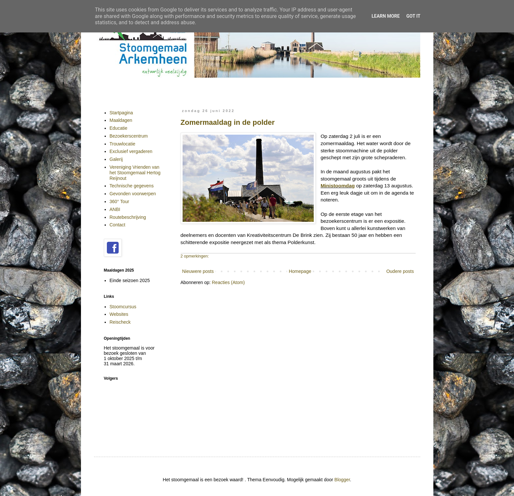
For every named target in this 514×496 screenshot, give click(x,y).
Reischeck (120, 322)
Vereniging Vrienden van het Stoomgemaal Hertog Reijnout (135, 172)
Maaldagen (120, 120)
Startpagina (121, 112)
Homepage (300, 271)
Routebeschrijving (127, 217)
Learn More (385, 16)
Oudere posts (400, 271)
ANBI (114, 209)
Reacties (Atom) (228, 282)
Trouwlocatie (122, 143)
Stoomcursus (122, 306)
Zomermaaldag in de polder (228, 122)
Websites (118, 314)
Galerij (116, 159)
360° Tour (119, 201)
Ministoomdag (338, 185)
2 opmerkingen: (195, 256)
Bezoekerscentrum (128, 136)
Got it (413, 16)
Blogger (342, 479)
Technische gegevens (131, 185)
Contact (117, 224)
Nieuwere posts (198, 271)
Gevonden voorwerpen (132, 193)
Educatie (118, 128)
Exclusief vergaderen (130, 151)
